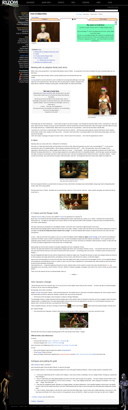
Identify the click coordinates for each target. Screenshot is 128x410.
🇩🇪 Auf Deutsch (23, 72)
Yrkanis (62, 217)
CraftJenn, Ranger (37, 397)
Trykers (44, 93)
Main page (25, 15)
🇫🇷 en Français (23, 78)
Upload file (25, 31)
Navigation (24, 13)
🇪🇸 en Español (23, 76)
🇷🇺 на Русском (23, 80)
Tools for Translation (22, 33)
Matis (50, 93)
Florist (38, 217)
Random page (24, 18)
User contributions (22, 42)
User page (79, 14)
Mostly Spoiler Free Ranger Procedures (64, 345)
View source (93, 14)
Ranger (38, 292)
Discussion (86, 14)
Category (33, 401)
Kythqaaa (36, 364)
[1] (87, 31)
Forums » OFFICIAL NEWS (54, 343)
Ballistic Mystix (23, 57)
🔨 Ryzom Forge (23, 82)
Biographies (40, 401)
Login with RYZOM (113, 7)
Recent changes (23, 16)
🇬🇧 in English (24, 74)
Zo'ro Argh (94, 237)
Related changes (23, 41)
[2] (102, 145)
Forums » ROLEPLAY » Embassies (57, 341)
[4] (80, 216)
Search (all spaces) (22, 24)
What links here (23, 39)
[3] (79, 147)
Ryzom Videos (24, 67)
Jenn (32, 80)
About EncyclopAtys (76, 408)
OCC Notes (103, 19)
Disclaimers (85, 408)
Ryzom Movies (23, 65)
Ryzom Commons (22, 28)
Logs (26, 44)
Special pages (24, 48)
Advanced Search (23, 22)
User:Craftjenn (35, 17)
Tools (26, 37)
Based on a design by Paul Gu (109, 408)
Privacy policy (66, 408)
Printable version (23, 50)
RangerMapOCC (66, 350)
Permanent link (23, 52)
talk (44, 397)
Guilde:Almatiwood (65, 354)
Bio (75, 19)
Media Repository (23, 30)
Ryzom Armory (23, 59)
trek (108, 265)
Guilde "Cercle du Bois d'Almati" (84, 354)
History (100, 14)
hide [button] (40, 49)
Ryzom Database (23, 61)
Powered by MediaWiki (95, 408)
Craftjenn (44, 19)
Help (27, 20)
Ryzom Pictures (23, 63)
